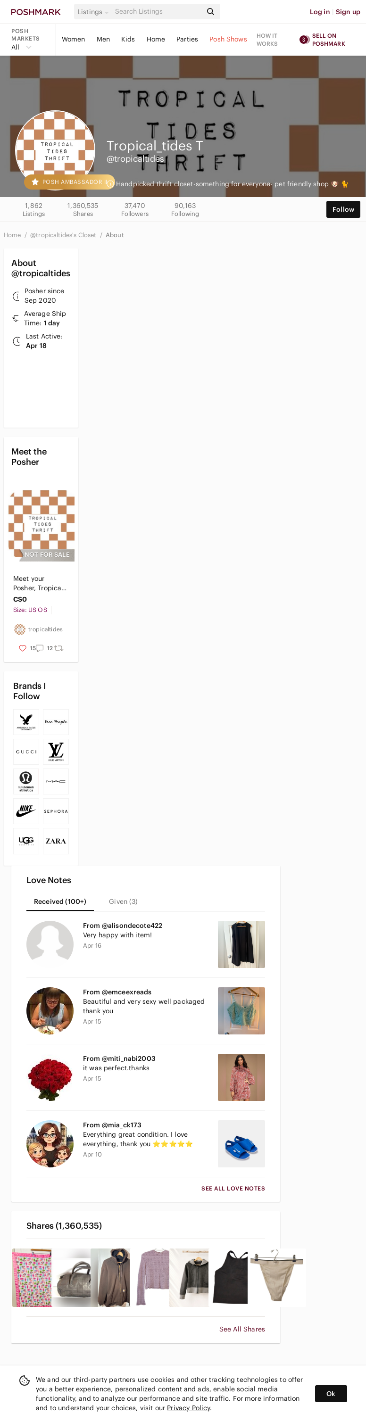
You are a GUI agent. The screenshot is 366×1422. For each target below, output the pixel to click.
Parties (187, 39)
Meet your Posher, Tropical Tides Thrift (38, 583)
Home (156, 39)
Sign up (348, 12)
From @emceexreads (117, 992)
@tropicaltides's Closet (64, 235)
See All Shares (242, 1329)
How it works (267, 39)
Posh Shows (228, 39)
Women (73, 39)
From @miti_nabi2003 (119, 1058)
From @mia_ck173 (112, 1125)
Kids (128, 39)
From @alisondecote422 (122, 925)
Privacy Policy (188, 1408)
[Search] (158, 11)
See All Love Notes (233, 1188)
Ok (330, 1393)
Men (103, 39)
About (115, 235)
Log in (320, 12)
